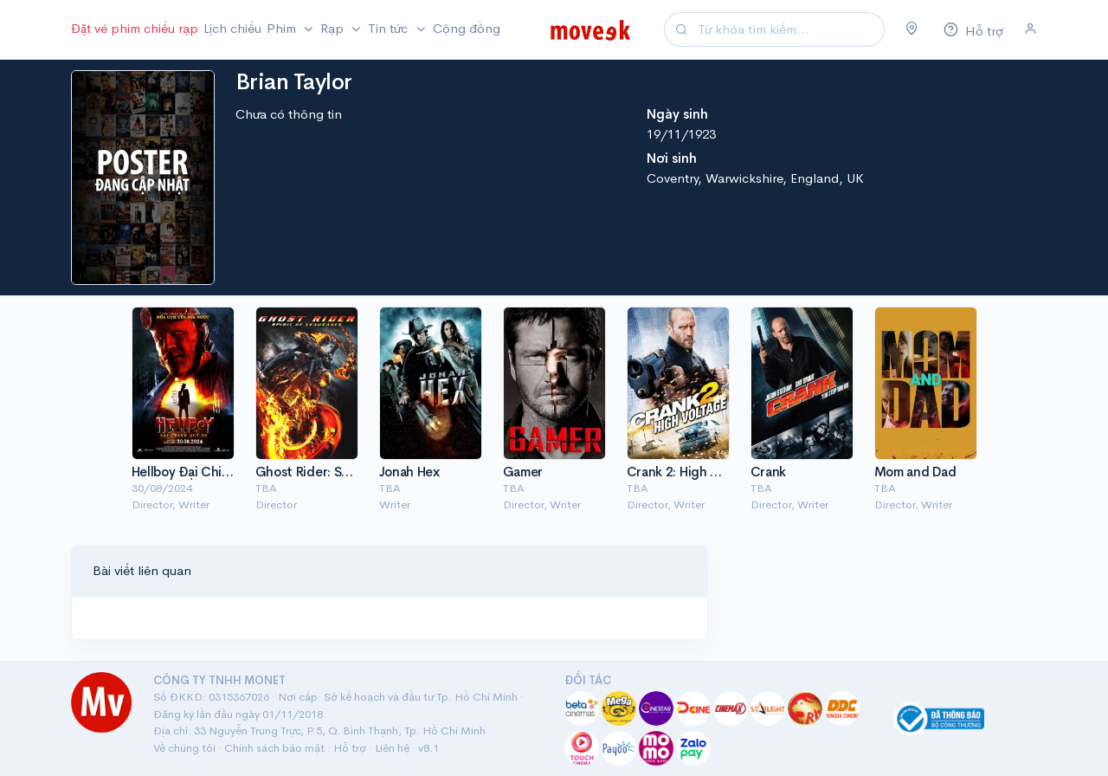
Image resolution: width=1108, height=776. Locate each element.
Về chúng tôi (184, 747)
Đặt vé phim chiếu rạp (134, 28)
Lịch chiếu (232, 28)
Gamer (523, 471)
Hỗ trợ (349, 747)
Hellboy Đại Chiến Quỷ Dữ (208, 471)
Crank (768, 471)
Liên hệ (392, 747)
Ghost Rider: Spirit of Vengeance (354, 471)
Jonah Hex (409, 471)
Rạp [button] (333, 28)
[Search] (788, 30)
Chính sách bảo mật (274, 747)
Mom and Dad (915, 471)
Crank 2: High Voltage (692, 471)
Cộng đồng (466, 28)
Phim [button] (283, 28)
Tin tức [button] (389, 28)
